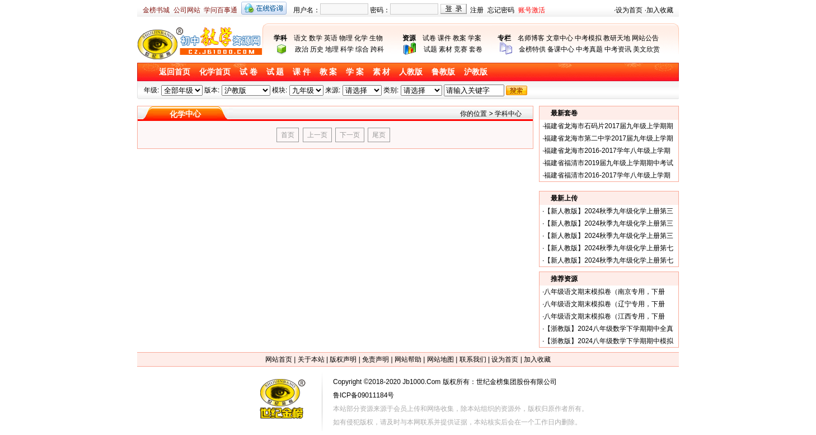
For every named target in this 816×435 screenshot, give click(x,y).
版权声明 (343, 359)
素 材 (382, 72)
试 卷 (248, 72)
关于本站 (311, 359)
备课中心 (560, 49)
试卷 (429, 38)
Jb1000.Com (421, 382)
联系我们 (472, 359)
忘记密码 (500, 10)
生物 (376, 38)
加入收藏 (659, 10)
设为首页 (629, 10)
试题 (430, 49)
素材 (445, 49)
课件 (444, 38)
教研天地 (616, 38)
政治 (301, 49)
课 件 (302, 72)
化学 (361, 38)
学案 (474, 38)
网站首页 (278, 359)
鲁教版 (443, 72)
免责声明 (375, 359)
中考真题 (589, 49)
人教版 (411, 72)
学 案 (355, 72)
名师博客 (531, 38)
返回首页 (174, 72)
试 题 (275, 72)
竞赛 (460, 49)
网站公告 (645, 38)
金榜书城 (156, 10)
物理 (346, 38)
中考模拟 (588, 38)
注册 (477, 10)
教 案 (328, 72)
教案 (459, 38)
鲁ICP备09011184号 (363, 395)
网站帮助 (408, 359)
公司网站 (186, 10)
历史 (316, 49)
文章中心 (559, 38)
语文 (300, 38)
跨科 (377, 49)
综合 (362, 49)
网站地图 (440, 359)
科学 (347, 49)
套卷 (475, 49)
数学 (315, 38)
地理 (332, 49)
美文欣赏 (646, 49)
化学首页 (215, 72)
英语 (330, 38)
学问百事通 (220, 10)
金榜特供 (532, 49)
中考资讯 (617, 49)
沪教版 (475, 72)
